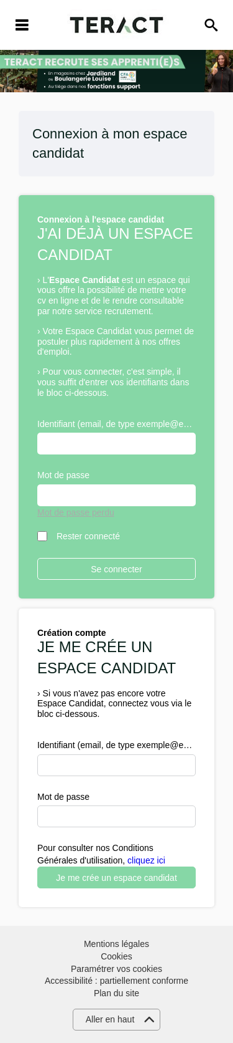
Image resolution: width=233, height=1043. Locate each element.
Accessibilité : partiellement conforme (116, 981)
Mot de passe (63, 475)
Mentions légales (116, 944)
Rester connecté (88, 536)
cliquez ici (146, 860)
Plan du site (116, 993)
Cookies (116, 956)
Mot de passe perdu (75, 512)
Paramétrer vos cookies (116, 969)
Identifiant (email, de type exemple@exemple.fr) (116, 424)
